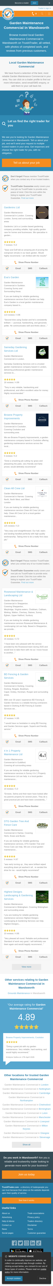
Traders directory (35, 1221)
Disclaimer (32, 1225)
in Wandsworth (26, 993)
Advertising (7, 1217)
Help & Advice (8, 1221)
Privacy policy (34, 1217)
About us (6, 1213)
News (4, 1229)
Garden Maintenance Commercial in (26, 1085)
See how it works (26, 1200)
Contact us (6, 1225)
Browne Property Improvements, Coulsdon (25, 1037)
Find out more (27, 198)
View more (26, 967)
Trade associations (36, 1213)
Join (33, 2)
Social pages (7, 1233)
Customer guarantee (37, 1233)
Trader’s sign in (44, 8)
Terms (30, 1229)
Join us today (26, 1174)
